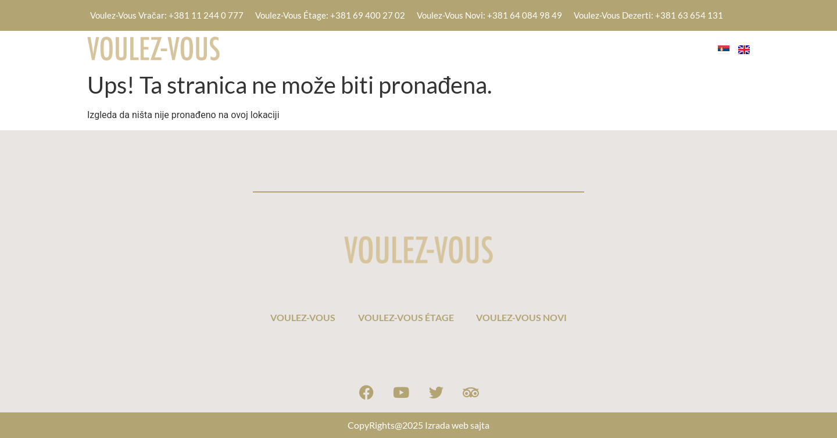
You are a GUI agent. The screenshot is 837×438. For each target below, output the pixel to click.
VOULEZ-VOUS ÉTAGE (527, 48)
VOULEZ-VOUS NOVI (643, 48)
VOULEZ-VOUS (423, 48)
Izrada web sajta (457, 424)
